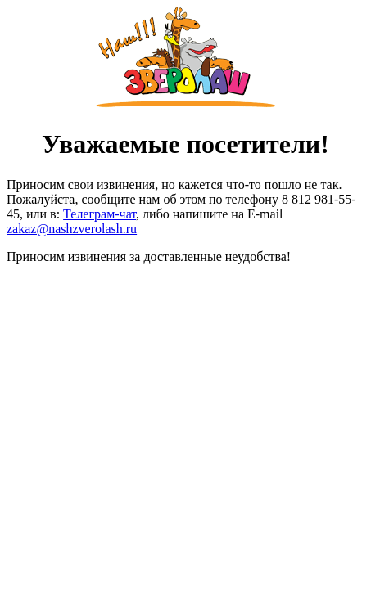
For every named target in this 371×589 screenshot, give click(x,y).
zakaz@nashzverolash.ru (72, 229)
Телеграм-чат (99, 214)
